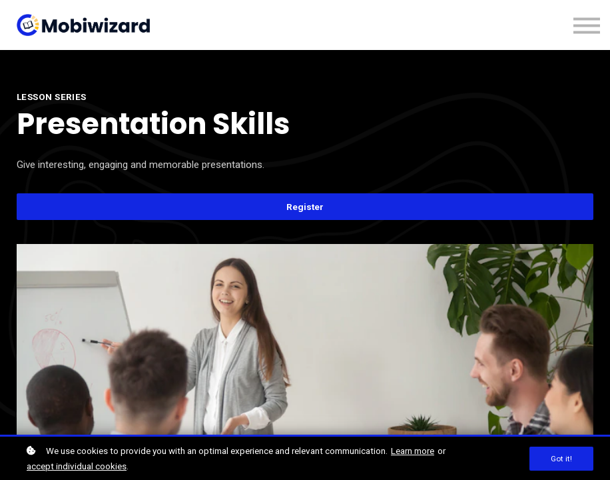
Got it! (561, 458)
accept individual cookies (77, 466)
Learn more (412, 450)
